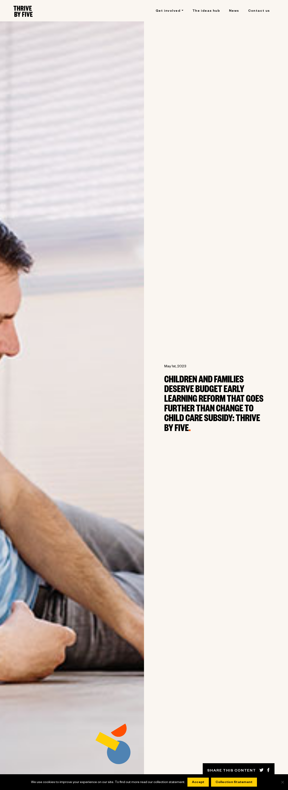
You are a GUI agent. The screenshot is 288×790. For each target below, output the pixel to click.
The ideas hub (206, 11)
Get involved (168, 11)
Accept (198, 782)
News (234, 11)
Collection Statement (234, 782)
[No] (282, 782)
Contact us (259, 11)
